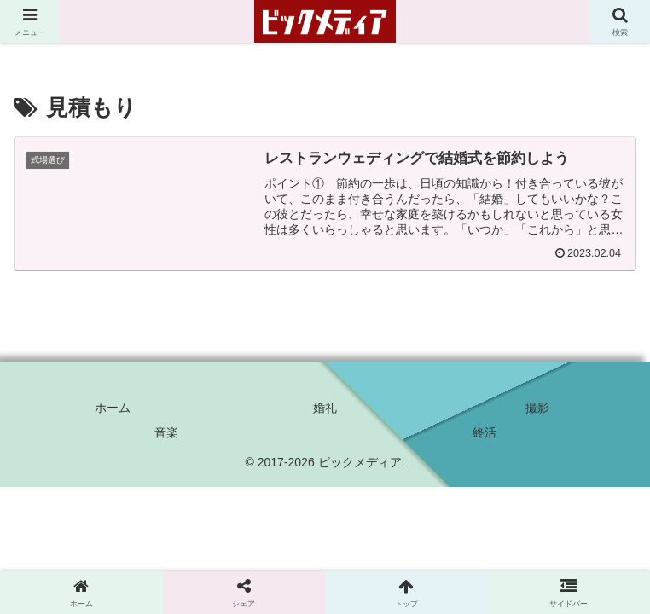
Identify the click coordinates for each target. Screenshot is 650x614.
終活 (484, 432)
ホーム (113, 407)
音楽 (166, 432)
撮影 (537, 407)
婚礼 (325, 407)
